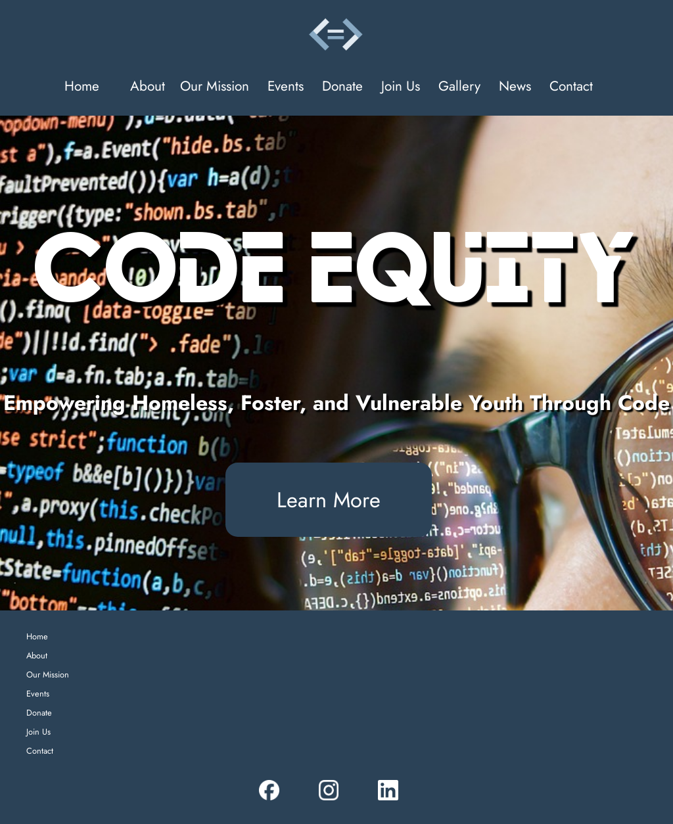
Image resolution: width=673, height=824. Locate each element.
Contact (571, 86)
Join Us (400, 86)
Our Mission (214, 86)
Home (81, 86)
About (147, 86)
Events (285, 86)
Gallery (459, 86)
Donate (342, 86)
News (515, 86)
